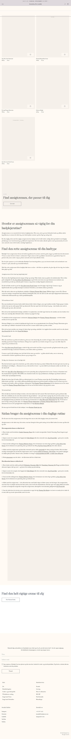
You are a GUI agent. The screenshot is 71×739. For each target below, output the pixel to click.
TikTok (3, 722)
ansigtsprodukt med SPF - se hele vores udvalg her (49, 454)
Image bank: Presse (6, 697)
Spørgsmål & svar (40, 717)
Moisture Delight (32, 318)
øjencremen (9, 457)
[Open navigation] (2, 4)
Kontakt (38, 687)
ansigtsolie (42, 450)
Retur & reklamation (41, 692)
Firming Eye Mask (44, 490)
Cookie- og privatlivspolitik (8, 692)
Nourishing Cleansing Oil (49, 465)
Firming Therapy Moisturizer (48, 318)
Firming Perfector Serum (25, 444)
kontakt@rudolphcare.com (42, 714)
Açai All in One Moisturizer (22, 280)
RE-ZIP (38, 694)
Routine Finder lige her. (35, 407)
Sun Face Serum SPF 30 (44, 446)
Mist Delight (30, 438)
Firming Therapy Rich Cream (38, 292)
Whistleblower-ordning (7, 694)
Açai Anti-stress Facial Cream (29, 286)
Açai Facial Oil (6, 331)
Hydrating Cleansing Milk (31, 465)
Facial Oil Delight (23, 331)
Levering (38, 689)
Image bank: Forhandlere (8, 700)
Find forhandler (39, 697)
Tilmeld (11, 671)
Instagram (4, 712)
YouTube (4, 719)
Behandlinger (39, 700)
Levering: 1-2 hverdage (35, 1)
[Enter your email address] (35, 659)
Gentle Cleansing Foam (25, 432)
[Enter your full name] (35, 654)
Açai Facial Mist (52, 438)
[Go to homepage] (35, 4)
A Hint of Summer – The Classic (47, 452)
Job (3, 687)
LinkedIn (4, 717)
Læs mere (12, 204)
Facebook (4, 714)
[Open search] (65, 4)
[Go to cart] (68, 4)
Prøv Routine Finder (10, 600)
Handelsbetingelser (6, 689)
